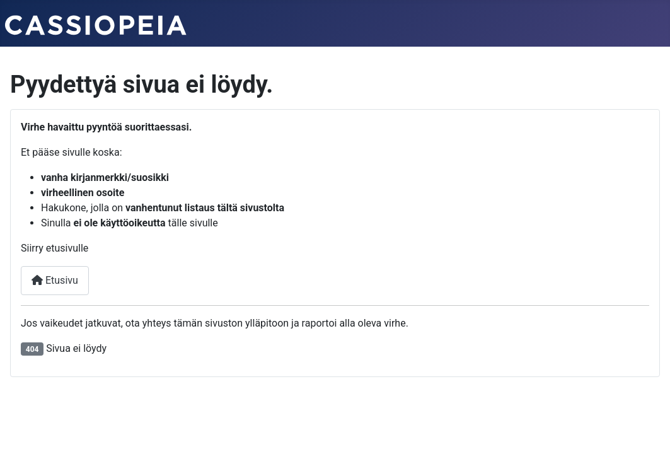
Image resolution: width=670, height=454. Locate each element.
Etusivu (55, 280)
